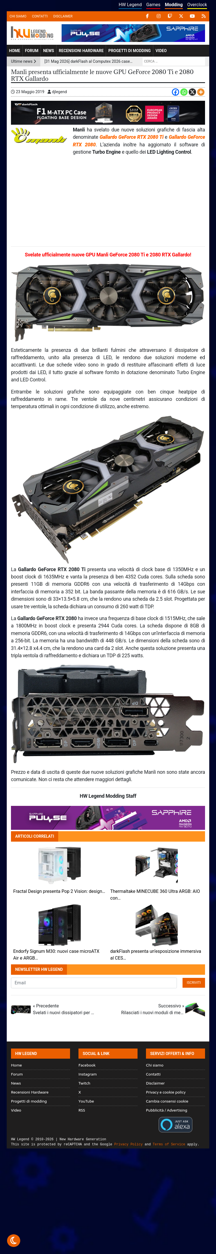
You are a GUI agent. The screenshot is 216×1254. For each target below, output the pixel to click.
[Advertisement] (108, 201)
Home (14, 50)
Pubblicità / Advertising (166, 1110)
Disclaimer (63, 16)
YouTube (86, 1101)
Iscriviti (194, 983)
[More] (200, 92)
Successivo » (152, 1009)
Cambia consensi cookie (167, 1101)
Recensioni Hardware (81, 50)
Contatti (40, 16)
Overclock (197, 4)
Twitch (84, 1083)
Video (161, 50)
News (48, 50)
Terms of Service (169, 1144)
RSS (81, 1110)
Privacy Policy (128, 1144)
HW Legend (130, 4)
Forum (32, 50)
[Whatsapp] (184, 92)
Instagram (87, 1074)
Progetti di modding (129, 50)
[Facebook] (175, 92)
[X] (192, 92)
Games (153, 4)
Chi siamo (18, 16)
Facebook (87, 1065)
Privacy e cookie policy (166, 1092)
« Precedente (64, 1009)
